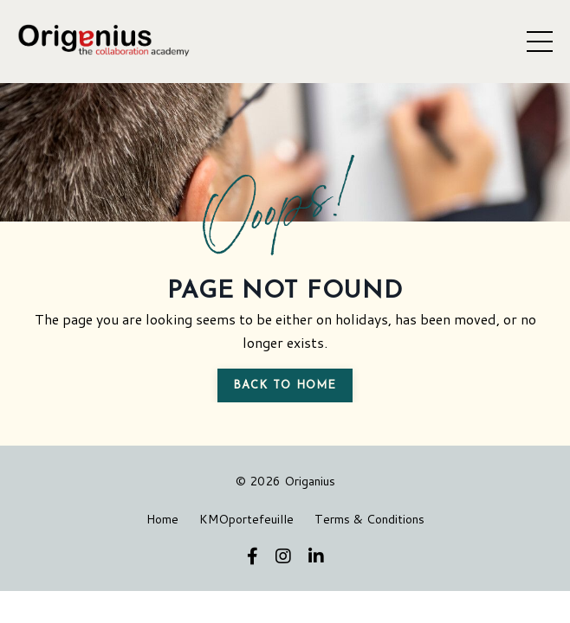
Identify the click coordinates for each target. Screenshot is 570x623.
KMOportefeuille (246, 519)
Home (162, 519)
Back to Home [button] (285, 385)
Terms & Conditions (369, 519)
